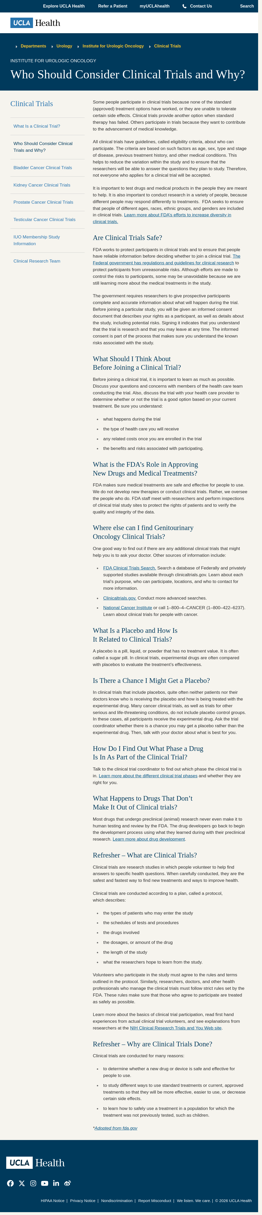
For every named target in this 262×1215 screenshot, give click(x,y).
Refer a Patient (112, 6)
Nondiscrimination (117, 1200)
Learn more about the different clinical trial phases (148, 775)
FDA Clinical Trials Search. (129, 568)
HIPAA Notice (52, 1200)
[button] (64, 6)
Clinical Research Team (37, 261)
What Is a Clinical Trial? (37, 126)
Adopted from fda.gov (116, 1128)
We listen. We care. (194, 1200)
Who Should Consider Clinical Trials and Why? (43, 147)
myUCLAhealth (155, 6)
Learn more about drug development (149, 839)
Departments (33, 46)
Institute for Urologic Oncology (113, 46)
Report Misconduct (154, 1200)
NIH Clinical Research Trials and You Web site (175, 1028)
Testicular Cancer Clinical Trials (45, 219)
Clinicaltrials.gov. (120, 598)
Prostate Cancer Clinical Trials (43, 202)
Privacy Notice (82, 1200)
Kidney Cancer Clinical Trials (42, 185)
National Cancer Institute (127, 607)
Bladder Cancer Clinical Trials (43, 167)
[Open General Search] (245, 6)
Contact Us (201, 6)
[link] (10, 1183)
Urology (64, 46)
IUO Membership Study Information (37, 240)
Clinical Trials (167, 46)
